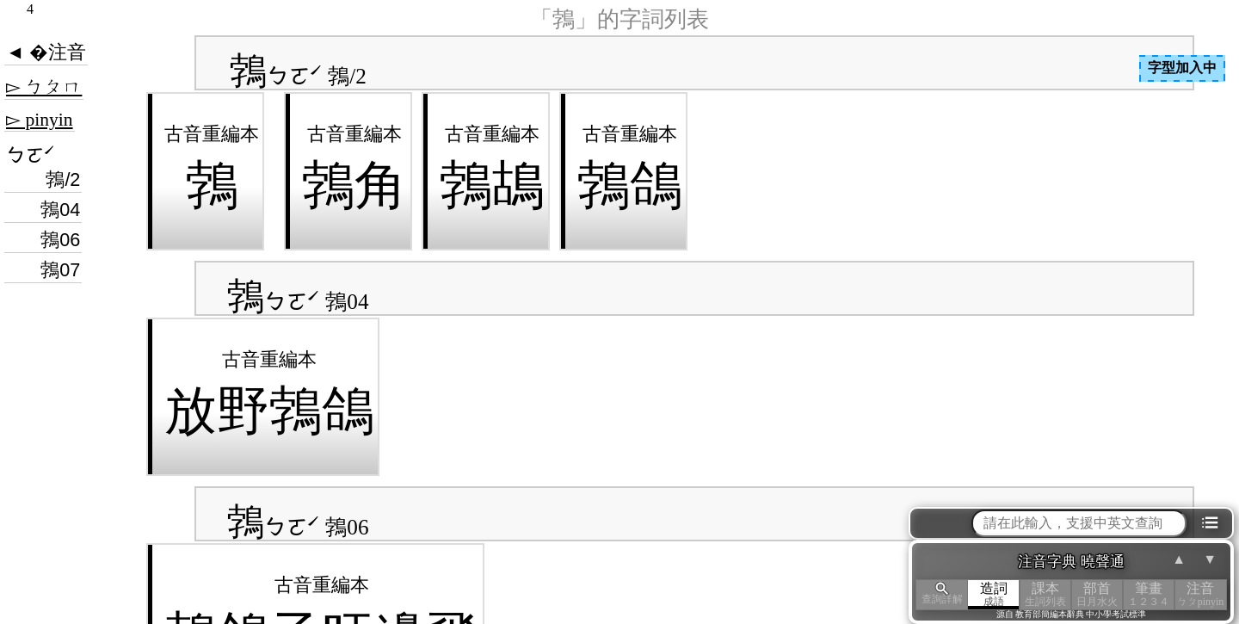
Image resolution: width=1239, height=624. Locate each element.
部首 (1097, 594)
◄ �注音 (46, 52)
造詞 (994, 594)
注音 (1200, 594)
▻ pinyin (39, 119)
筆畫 (1148, 594)
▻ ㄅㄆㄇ (44, 87)
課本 (1045, 594)
